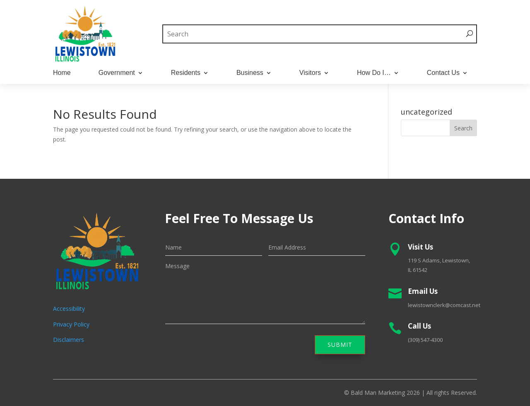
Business (249, 73)
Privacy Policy (71, 324)
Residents (185, 73)
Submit (340, 344)
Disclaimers (68, 340)
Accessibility (69, 308)
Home (62, 73)
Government (117, 73)
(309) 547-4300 (425, 340)
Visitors (310, 73)
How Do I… (374, 73)
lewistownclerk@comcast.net (444, 305)
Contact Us (443, 73)
